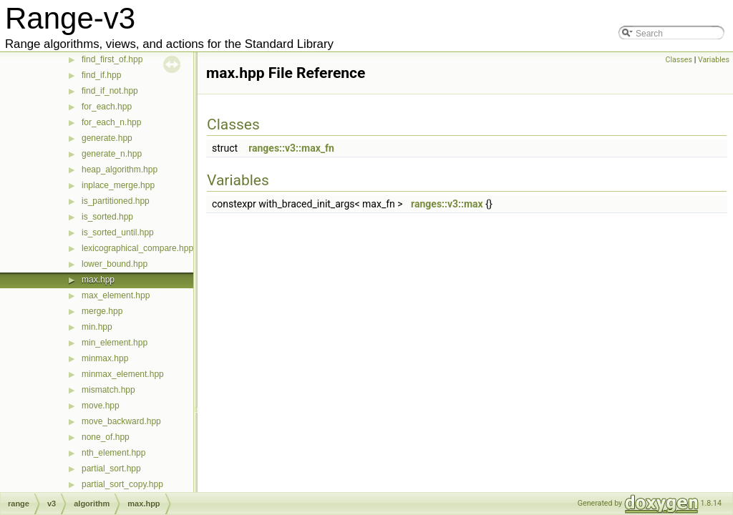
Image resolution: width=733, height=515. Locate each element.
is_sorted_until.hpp (118, 232)
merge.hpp (102, 311)
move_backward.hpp (121, 421)
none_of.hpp (106, 437)
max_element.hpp (116, 295)
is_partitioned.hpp (116, 201)
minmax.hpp (105, 358)
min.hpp (97, 327)
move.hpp (101, 406)
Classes (679, 59)
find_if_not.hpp (110, 91)
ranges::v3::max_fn (291, 148)
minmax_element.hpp (123, 374)
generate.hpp (107, 138)
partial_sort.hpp (111, 469)
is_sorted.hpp (107, 217)
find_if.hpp (101, 75)
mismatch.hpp (108, 390)
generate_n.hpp (112, 154)
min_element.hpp (114, 343)
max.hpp (98, 280)
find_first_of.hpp (112, 59)
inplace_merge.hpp (118, 185)
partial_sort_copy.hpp (122, 484)
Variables (713, 59)
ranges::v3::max (447, 204)
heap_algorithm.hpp (119, 170)
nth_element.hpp (113, 453)
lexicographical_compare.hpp (137, 248)
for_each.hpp (107, 107)
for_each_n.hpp (111, 122)
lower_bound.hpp (114, 264)
